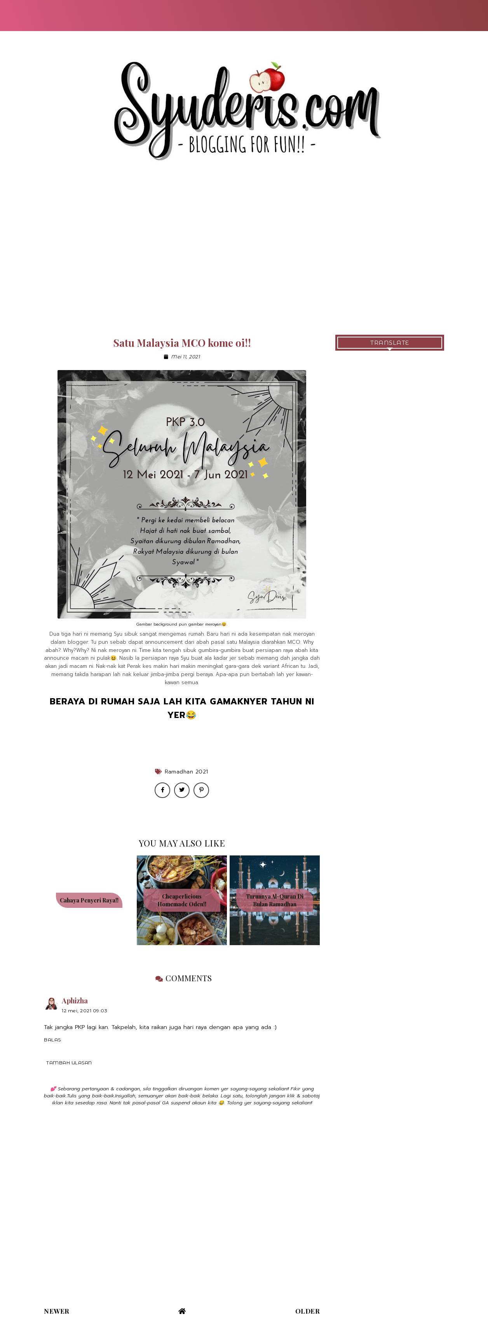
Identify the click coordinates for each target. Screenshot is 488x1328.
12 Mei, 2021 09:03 (84, 1010)
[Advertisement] (244, 257)
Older (307, 1311)
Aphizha (75, 1000)
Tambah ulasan (69, 1063)
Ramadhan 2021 (186, 772)
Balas (52, 1040)
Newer (57, 1311)
